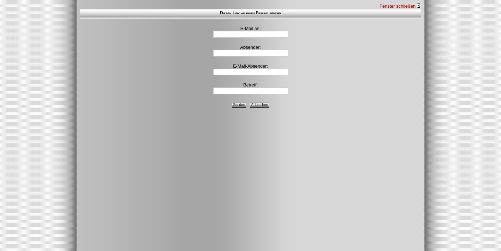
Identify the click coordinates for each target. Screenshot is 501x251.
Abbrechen (259, 105)
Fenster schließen (400, 6)
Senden (239, 105)
